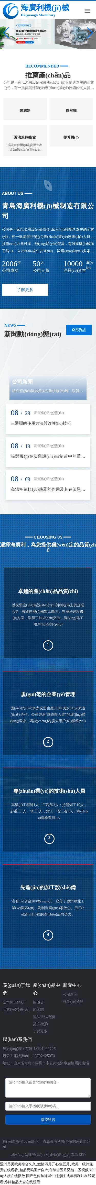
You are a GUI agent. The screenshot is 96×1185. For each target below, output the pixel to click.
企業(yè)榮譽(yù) (16, 1009)
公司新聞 (22, 382)
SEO (82, 1155)
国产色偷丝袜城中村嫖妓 (46, 1176)
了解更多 (40, 1031)
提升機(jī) (71, 137)
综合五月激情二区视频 (71, 1170)
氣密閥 (71, 111)
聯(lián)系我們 (17, 1039)
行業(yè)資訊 (73, 1002)
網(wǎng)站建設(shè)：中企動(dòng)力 (40, 1155)
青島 (75, 1155)
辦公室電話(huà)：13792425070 (29, 1056)
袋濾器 (25, 111)
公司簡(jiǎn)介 (14, 1002)
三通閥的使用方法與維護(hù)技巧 (41, 423)
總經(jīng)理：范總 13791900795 (29, 1049)
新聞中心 (72, 985)
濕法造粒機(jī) (25, 137)
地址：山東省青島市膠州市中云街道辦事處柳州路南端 (46, 1063)
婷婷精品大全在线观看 (22, 1182)
